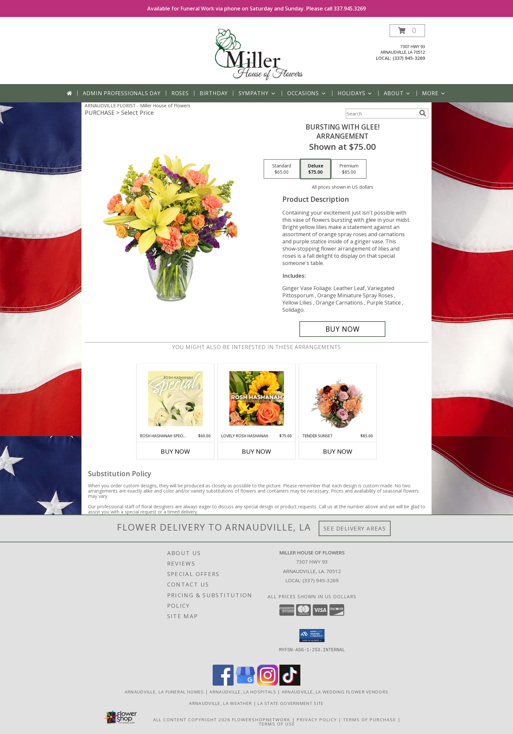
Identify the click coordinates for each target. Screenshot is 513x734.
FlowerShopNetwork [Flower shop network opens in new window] (261, 720)
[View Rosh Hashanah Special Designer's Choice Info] (175, 398)
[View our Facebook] (223, 684)
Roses (180, 93)
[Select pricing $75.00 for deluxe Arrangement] (315, 169)
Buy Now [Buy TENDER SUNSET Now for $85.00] (337, 451)
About (397, 93)
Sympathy (257, 93)
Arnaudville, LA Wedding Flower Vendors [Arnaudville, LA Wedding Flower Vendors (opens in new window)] (335, 692)
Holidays (355, 93)
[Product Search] (381, 113)
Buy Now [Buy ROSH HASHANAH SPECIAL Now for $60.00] (175, 451)
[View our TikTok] (289, 684)
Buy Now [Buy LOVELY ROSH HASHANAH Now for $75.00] (256, 451)
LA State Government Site (290, 703)
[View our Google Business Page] (245, 684)
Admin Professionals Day (121, 93)
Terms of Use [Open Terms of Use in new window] (277, 724)
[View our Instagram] (267, 684)
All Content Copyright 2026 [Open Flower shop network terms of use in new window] (191, 720)
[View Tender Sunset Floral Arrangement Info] (337, 398)
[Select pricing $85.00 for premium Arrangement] (349, 169)
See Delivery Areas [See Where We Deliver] (355, 528)
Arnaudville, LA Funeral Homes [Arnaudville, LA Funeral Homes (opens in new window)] (164, 692)
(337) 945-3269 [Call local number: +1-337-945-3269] (409, 58)
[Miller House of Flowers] (257, 54)
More (434, 93)
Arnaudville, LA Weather (220, 703)
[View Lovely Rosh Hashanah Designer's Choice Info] (256, 398)
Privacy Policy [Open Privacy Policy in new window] (317, 720)
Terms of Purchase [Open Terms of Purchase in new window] (369, 720)
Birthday (214, 93)
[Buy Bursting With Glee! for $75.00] (342, 329)
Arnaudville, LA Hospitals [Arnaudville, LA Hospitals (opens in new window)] (242, 692)
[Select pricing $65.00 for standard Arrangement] (281, 169)
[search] (422, 113)
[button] (407, 30)
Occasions (307, 93)
